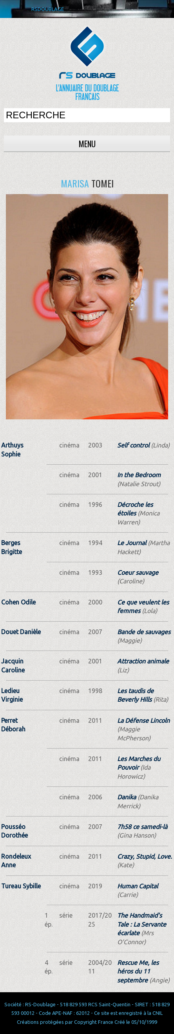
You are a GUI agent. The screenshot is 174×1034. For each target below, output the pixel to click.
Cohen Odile (18, 602)
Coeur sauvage (137, 572)
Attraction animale (143, 661)
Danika (126, 796)
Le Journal (131, 542)
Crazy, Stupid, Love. (144, 856)
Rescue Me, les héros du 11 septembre (138, 971)
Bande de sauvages (143, 631)
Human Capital (137, 886)
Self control (133, 445)
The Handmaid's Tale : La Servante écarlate (141, 924)
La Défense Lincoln (143, 720)
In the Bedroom (139, 474)
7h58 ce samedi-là (142, 826)
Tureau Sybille (21, 886)
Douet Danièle (21, 631)
